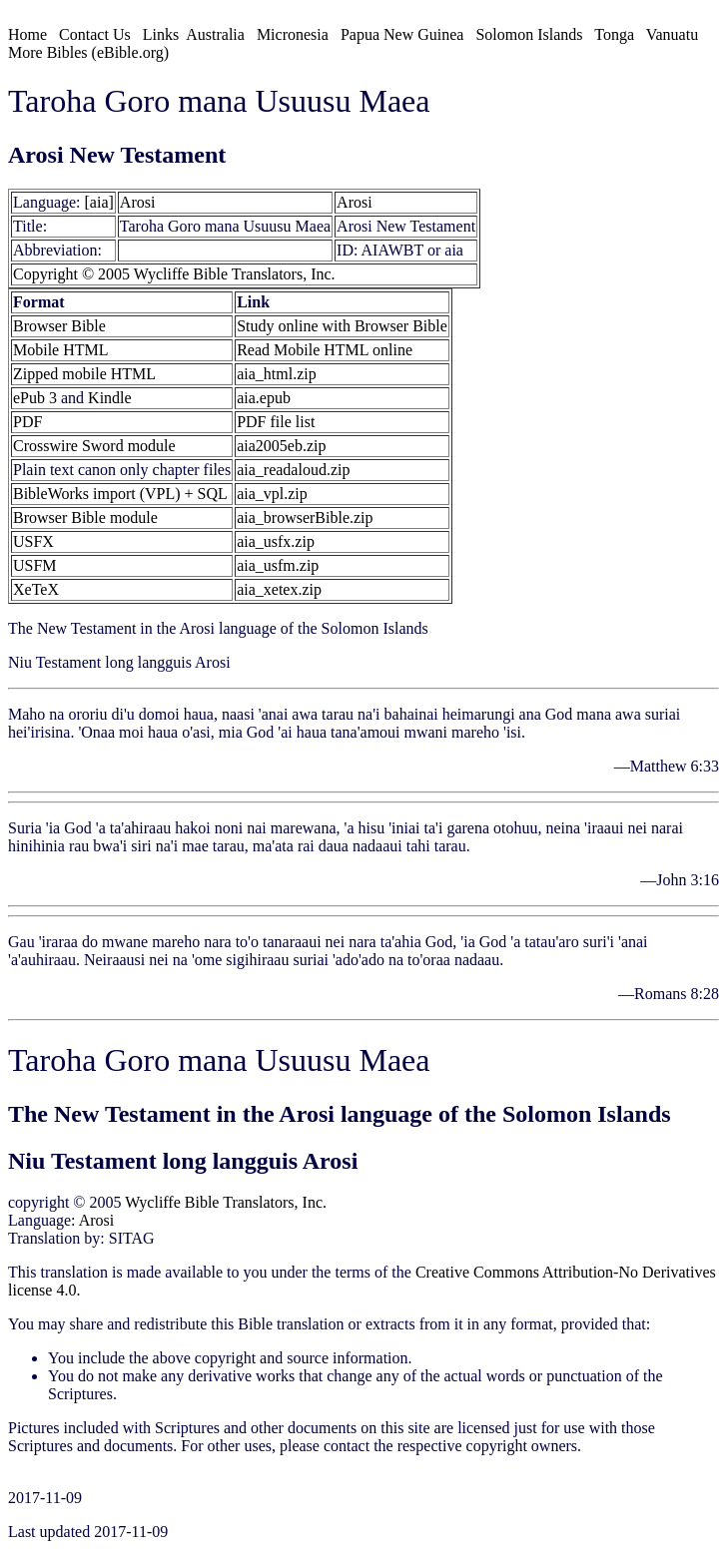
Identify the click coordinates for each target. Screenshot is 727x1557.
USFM (35, 565)
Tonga (614, 34)
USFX (33, 541)
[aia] (99, 202)
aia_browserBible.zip (304, 517)
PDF (27, 421)
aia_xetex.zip (279, 589)
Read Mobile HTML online (324, 349)
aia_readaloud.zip (293, 469)
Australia (215, 34)
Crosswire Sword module (94, 445)
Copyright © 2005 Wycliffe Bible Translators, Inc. (174, 273)
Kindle (110, 397)
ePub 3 (35, 397)
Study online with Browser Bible (342, 325)
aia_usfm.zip (278, 565)
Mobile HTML (61, 349)
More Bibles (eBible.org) (88, 52)
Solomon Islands (528, 34)
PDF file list (276, 421)
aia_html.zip (277, 373)
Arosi (138, 202)
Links (161, 34)
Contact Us (95, 34)
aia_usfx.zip (276, 541)
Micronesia (293, 34)
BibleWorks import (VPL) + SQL (120, 493)
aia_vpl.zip (272, 493)
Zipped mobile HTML (84, 373)
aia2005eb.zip (281, 445)
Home (27, 34)
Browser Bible (59, 325)
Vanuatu (672, 34)
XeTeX (36, 589)
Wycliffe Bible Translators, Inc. (226, 1202)
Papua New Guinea (402, 34)
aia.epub (264, 397)
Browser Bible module (85, 517)
